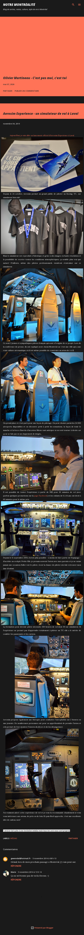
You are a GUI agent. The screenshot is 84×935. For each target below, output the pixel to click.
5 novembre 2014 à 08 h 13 (44, 858)
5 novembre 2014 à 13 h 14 (30, 872)
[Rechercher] (73, 4)
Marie (13, 872)
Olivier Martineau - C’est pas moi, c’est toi (35, 78)
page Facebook (40, 496)
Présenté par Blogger (42, 928)
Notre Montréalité (19, 4)
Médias (13, 838)
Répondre (16, 866)
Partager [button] (7, 91)
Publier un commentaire (27, 91)
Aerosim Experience (59, 135)
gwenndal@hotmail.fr (21, 858)
